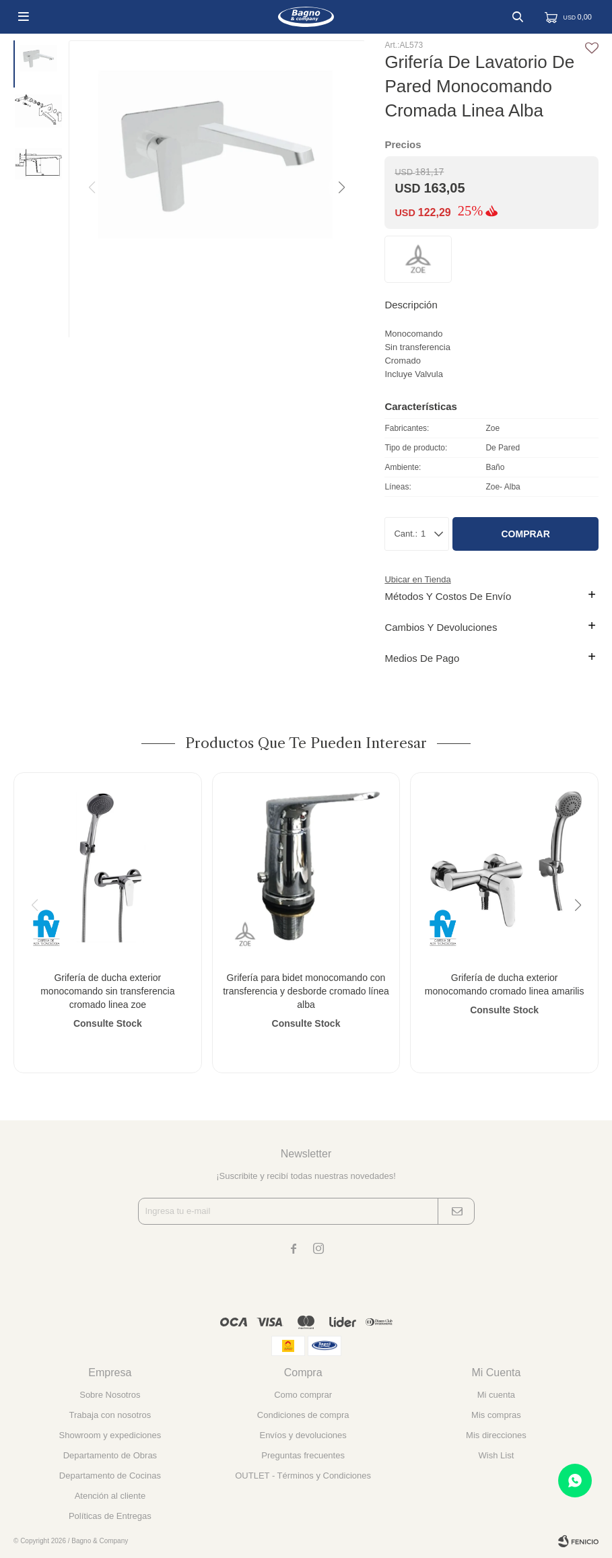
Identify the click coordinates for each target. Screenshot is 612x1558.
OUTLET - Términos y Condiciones (303, 1475)
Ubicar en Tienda (417, 579)
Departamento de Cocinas (110, 1475)
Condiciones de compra (303, 1415)
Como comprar (303, 1395)
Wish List (496, 1455)
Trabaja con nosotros (110, 1415)
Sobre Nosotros (109, 1395)
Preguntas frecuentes (303, 1455)
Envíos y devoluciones (302, 1435)
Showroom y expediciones (110, 1435)
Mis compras (496, 1415)
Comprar (525, 534)
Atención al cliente (110, 1496)
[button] (340, 187)
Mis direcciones (496, 1435)
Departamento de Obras (110, 1455)
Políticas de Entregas (110, 1516)
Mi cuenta (496, 1395)
